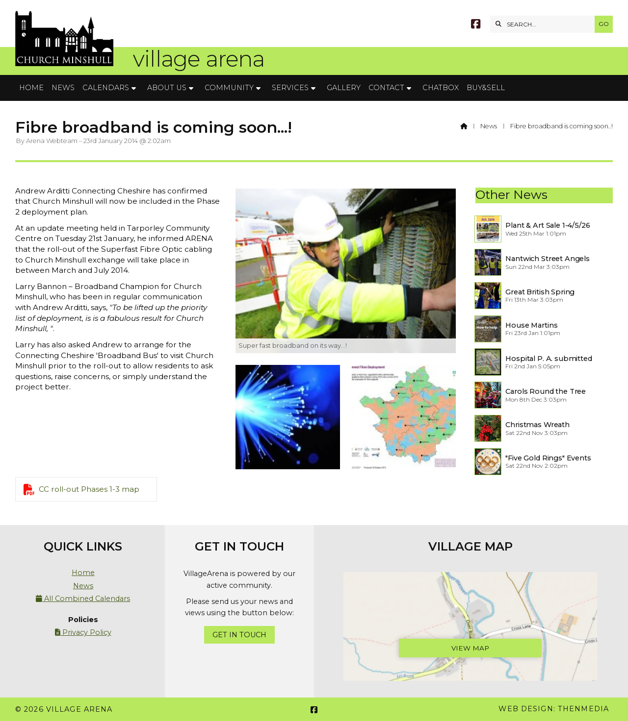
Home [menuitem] (31, 87)
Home (83, 572)
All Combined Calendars (83, 598)
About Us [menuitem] (166, 87)
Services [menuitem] (290, 87)
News (488, 126)
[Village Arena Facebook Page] (475, 25)
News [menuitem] (63, 87)
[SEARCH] (545, 24)
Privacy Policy (83, 632)
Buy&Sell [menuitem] (486, 87)
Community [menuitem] (229, 87)
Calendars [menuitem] (105, 87)
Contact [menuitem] (386, 87)
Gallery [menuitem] (344, 87)
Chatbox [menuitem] (440, 87)
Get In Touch (239, 634)
